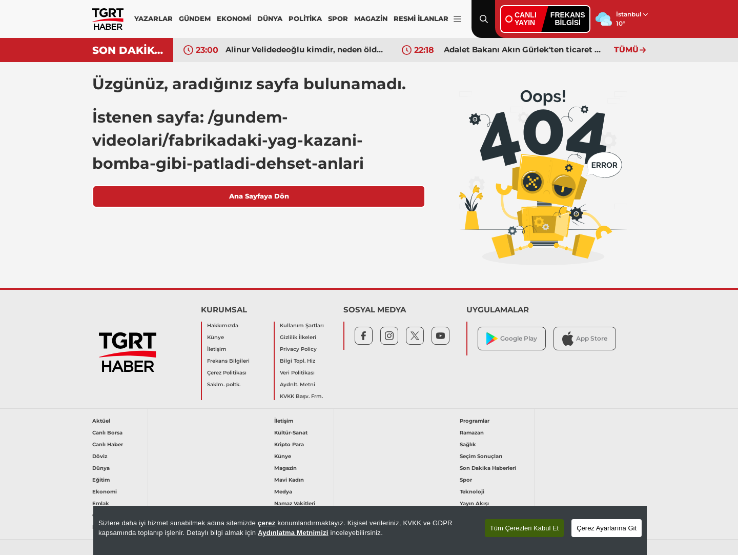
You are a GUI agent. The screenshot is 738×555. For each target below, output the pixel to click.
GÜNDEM (195, 18)
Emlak (100, 503)
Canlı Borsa (107, 432)
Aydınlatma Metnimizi (293, 533)
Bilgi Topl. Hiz (297, 361)
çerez (267, 523)
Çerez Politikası (227, 372)
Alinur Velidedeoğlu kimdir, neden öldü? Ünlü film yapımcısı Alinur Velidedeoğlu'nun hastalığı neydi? (305, 49)
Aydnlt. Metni (297, 384)
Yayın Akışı (474, 503)
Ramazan (472, 432)
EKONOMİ (234, 18)
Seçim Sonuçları (481, 456)
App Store (584, 338)
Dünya (101, 468)
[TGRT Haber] (108, 19)
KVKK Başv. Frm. (301, 396)
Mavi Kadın (289, 480)
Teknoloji (472, 491)
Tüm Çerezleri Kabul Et (524, 528)
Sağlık (468, 444)
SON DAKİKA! (129, 50)
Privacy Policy (298, 349)
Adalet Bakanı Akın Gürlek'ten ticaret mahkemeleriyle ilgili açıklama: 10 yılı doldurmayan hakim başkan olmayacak (524, 49)
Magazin (285, 468)
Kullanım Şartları (302, 325)
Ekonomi (104, 491)
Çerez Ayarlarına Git (607, 528)
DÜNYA (269, 18)
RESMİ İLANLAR (421, 18)
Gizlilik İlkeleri (298, 337)
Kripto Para (289, 444)
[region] (370, 530)
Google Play (511, 338)
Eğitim (101, 480)
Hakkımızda (222, 325)
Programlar (474, 421)
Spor (466, 480)
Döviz (99, 456)
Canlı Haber (107, 444)
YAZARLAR (153, 18)
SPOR (338, 18)
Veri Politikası (297, 372)
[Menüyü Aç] (457, 19)
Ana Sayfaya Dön (259, 196)
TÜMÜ (630, 49)
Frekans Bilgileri (228, 361)
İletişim (217, 349)
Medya (283, 491)
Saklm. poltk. (223, 384)
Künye (215, 337)
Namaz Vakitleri (294, 503)
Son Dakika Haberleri (488, 468)
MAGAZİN (370, 18)
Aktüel (101, 421)
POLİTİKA (305, 18)
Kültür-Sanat (291, 432)
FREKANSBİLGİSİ (567, 19)
